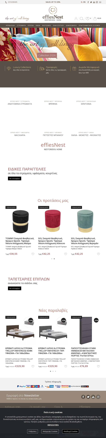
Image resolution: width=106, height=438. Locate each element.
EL (82, 2)
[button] (87, 20)
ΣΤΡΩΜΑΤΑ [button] (21, 25)
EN (84, 2)
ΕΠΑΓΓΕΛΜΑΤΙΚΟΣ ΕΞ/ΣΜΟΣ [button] (89, 25)
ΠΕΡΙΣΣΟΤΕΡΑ (53, 425)
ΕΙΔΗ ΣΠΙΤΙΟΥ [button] (58, 25)
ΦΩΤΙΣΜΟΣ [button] (46, 25)
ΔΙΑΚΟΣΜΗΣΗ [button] (71, 25)
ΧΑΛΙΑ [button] (38, 25)
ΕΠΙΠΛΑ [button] (31, 25)
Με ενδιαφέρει (14, 178)
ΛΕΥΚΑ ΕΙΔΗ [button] (10, 25)
